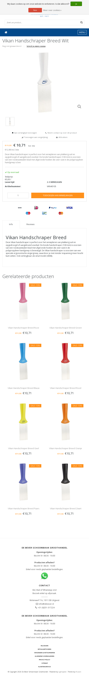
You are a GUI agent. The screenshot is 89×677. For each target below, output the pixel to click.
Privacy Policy (44, 660)
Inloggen (44, 646)
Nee (35, 10)
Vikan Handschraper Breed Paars (23, 508)
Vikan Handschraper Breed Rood (65, 388)
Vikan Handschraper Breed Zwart (65, 508)
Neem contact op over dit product (62, 133)
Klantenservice (44, 667)
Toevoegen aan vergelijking (36, 137)
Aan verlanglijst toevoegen (25, 133)
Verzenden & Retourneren (44, 653)
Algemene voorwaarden (44, 656)
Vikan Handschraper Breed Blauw (23, 388)
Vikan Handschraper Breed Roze (23, 327)
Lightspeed (62, 672)
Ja (76, 4)
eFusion (78, 672)
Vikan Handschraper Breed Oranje (65, 448)
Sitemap (44, 663)
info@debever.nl (46, 604)
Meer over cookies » (52, 10)
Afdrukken (63, 137)
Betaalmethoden (44, 649)
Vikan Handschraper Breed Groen (65, 327)
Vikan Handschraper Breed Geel (23, 448)
